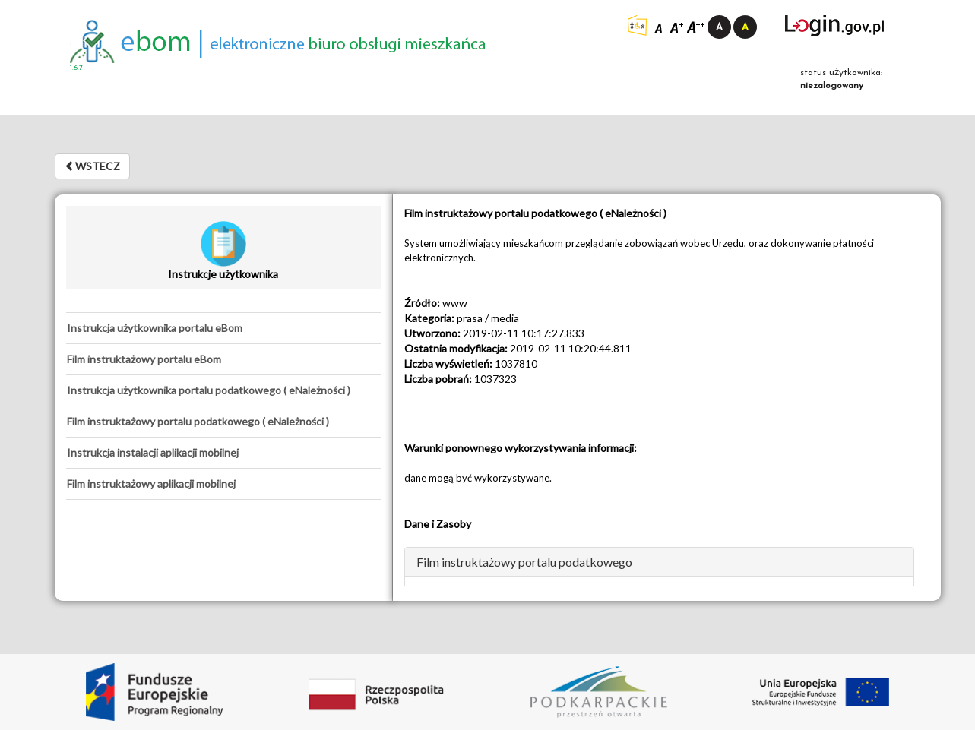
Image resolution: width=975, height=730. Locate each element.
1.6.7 (76, 68)
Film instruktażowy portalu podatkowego (524, 562)
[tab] (223, 328)
